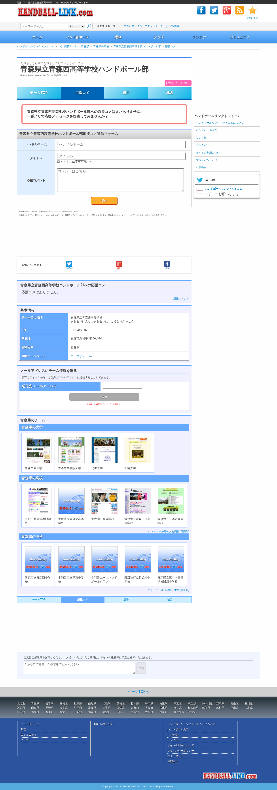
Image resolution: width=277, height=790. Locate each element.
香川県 (49, 712)
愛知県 (92, 707)
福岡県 (92, 712)
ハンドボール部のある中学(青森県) (168, 590)
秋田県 (78, 703)
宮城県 (64, 703)
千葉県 (178, 703)
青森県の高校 (101, 46)
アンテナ (199, 37)
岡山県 (235, 707)
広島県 (249, 707)
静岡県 (78, 707)
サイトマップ (175, 756)
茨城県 (121, 703)
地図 (169, 93)
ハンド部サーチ (77, 37)
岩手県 (49, 703)
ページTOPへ (138, 691)
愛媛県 (64, 712)
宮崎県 (163, 712)
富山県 (235, 703)
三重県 (106, 707)
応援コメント (181, 298)
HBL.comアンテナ (105, 724)
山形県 (92, 703)
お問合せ (252, 17)
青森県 (85, 46)
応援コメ (170, 46)
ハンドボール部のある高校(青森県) (168, 531)
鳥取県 (206, 707)
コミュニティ (240, 37)
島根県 (220, 707)
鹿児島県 (179, 712)
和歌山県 (193, 707)
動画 (118, 37)
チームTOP (39, 93)
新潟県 (220, 703)
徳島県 (35, 712)
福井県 (21, 707)
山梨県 (35, 707)
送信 (104, 200)
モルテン (137, 26)
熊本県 (135, 712)
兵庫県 (163, 707)
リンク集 (201, 137)
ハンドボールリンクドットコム (35, 46)
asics (127, 26)
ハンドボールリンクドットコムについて (220, 122)
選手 (126, 93)
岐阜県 (64, 707)
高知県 (78, 712)
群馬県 (149, 703)
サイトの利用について (209, 152)
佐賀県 (106, 712)
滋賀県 (121, 707)
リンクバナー (204, 145)
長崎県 (121, 712)
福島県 (106, 703)
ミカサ (164, 26)
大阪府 (149, 707)
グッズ (159, 37)
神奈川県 (207, 703)
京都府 (135, 707)
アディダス (151, 26)
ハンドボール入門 (206, 130)
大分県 (149, 712)
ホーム (37, 37)
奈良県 (178, 707)
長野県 (49, 707)
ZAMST (174, 26)
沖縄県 (192, 712)
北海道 (21, 703)
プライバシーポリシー (209, 160)
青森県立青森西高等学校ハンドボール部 (137, 46)
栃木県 (135, 703)
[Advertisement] (99, 53)
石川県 (249, 703)
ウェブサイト (79, 356)
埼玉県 (163, 703)
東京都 (192, 703)
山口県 (21, 712)
